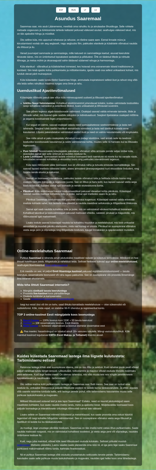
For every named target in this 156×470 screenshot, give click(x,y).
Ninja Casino (30, 326)
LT (85, 10)
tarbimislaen (23, 445)
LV (95, 10)
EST (61, 10)
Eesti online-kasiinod (56, 265)
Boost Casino (31, 320)
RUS (73, 10)
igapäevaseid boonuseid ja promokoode (52, 299)
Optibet (27, 323)
